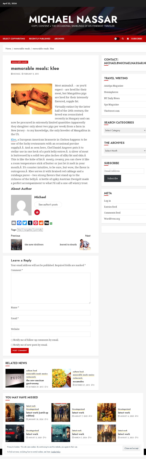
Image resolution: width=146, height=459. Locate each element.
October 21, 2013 (82, 385)
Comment (17, 270)
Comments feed (112, 212)
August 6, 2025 (127, 416)
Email (15, 318)
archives (59, 38)
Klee (13, 139)
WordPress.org (112, 218)
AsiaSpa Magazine (113, 85)
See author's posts (48, 204)
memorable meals (19, 62)
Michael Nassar (73, 19)
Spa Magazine (111, 104)
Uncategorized (32, 409)
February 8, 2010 (31, 74)
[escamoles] (61, 378)
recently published (39, 38)
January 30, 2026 (36, 419)
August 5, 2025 (35, 438)
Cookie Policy (55, 452)
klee (19, 229)
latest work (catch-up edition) (37, 414)
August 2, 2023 (127, 438)
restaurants (31, 377)
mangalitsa (28, 229)
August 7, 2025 (80, 416)
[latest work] (60, 412)
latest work (30, 406)
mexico (45, 374)
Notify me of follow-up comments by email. (36, 339)
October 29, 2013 (36, 387)
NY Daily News (112, 98)
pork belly (38, 229)
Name (15, 307)
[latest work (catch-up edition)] (14, 412)
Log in (107, 200)
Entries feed (110, 206)
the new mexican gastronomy (35, 382)
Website (15, 329)
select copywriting (14, 38)
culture (29, 371)
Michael (16, 74)
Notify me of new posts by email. (30, 344)
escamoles (78, 381)
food (35, 371)
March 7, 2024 (80, 438)
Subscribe (134, 39)
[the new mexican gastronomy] (14, 378)
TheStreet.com (112, 110)
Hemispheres (111, 92)
